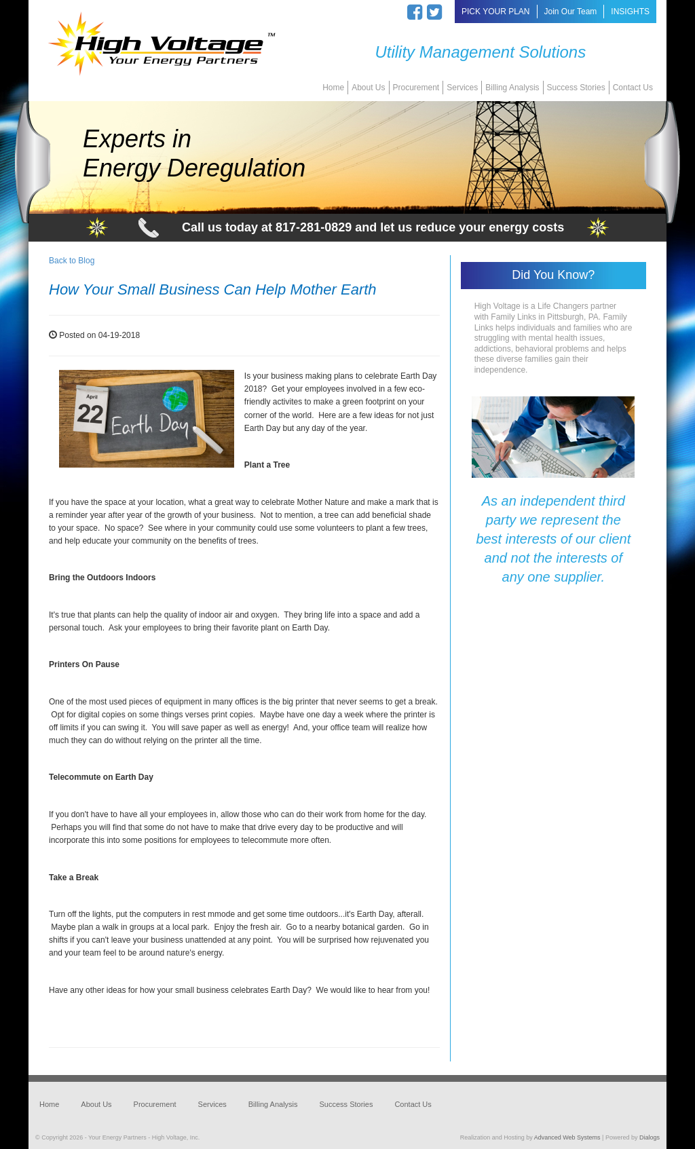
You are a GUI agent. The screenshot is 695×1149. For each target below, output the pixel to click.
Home (333, 87)
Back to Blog (71, 260)
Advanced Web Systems (567, 1137)
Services (462, 87)
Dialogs (649, 1137)
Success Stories (576, 87)
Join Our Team (570, 11)
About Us (368, 87)
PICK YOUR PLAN (495, 11)
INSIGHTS (630, 11)
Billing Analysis (512, 87)
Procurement (416, 87)
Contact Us (633, 87)
